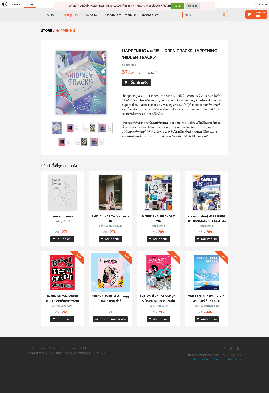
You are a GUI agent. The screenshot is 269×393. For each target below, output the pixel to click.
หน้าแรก (49, 15)
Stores (42, 347)
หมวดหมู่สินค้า (69, 15)
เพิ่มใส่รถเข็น (136, 82)
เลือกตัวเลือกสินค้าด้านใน (110, 319)
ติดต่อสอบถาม (151, 15)
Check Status (71, 347)
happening (129, 64)
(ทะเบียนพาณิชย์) (97, 352)
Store (29, 4)
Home (31, 347)
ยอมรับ (178, 5)
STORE (46, 30)
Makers (16, 4)
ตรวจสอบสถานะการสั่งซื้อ (120, 15)
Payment (54, 347)
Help (84, 347)
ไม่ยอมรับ (192, 5)
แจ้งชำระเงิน (91, 15)
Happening (65, 30)
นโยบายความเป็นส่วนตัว (135, 5)
